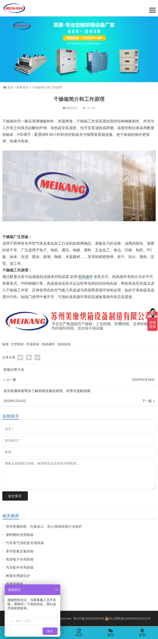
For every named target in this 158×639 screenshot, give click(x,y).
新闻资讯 (22, 87)
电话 (79, 632)
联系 (142, 632)
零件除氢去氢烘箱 (20, 551)
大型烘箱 (17, 344)
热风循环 (85, 277)
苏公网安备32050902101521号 (128, 618)
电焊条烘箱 (14, 584)
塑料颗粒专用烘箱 (20, 535)
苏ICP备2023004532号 (88, 618)
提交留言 (15, 496)
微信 (110, 632)
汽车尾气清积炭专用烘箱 (25, 543)
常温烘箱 (32, 344)
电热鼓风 (64, 344)
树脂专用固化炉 (18, 576)
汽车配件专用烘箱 (20, 567)
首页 (8, 87)
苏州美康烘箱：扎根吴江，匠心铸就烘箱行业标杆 (44, 526)
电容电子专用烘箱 (20, 559)
